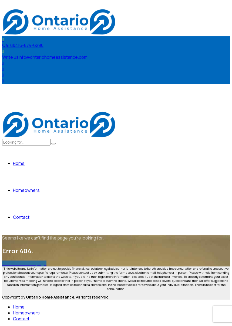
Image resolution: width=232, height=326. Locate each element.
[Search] (53, 143)
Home (19, 163)
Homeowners (26, 190)
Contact (21, 217)
